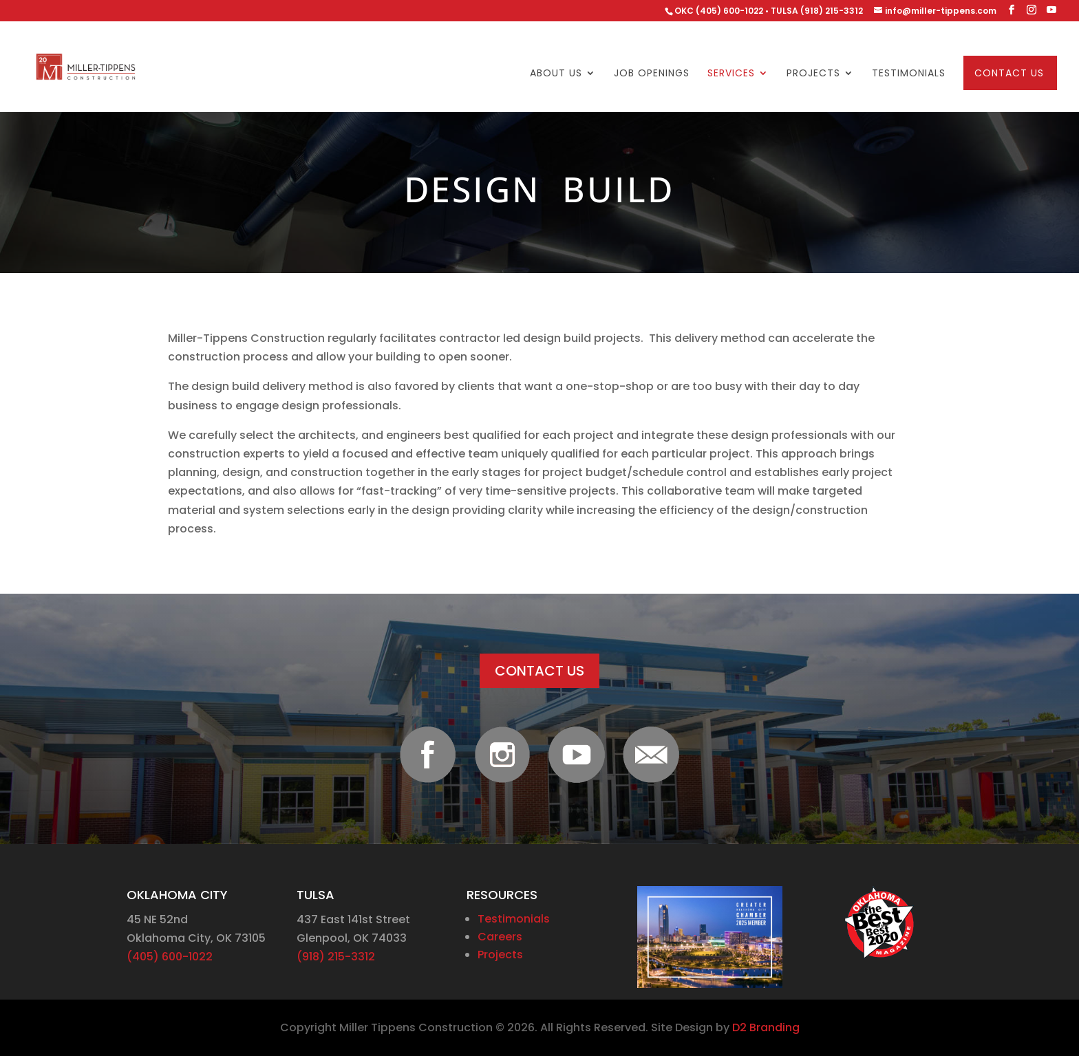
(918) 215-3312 (336, 957)
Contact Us (1009, 74)
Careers (500, 937)
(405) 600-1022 (170, 957)
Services (731, 74)
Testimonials (909, 74)
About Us (556, 74)
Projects (813, 74)
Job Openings (652, 74)
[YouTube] (1051, 10)
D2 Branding (766, 1027)
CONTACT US (539, 670)
